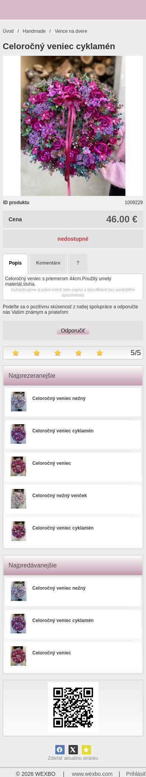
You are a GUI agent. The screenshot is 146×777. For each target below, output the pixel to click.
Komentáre (48, 263)
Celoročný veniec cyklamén (62, 431)
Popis (15, 263)
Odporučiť (73, 330)
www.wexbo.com (92, 774)
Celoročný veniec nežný (59, 398)
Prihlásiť (136, 774)
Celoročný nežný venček (59, 495)
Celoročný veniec (51, 463)
